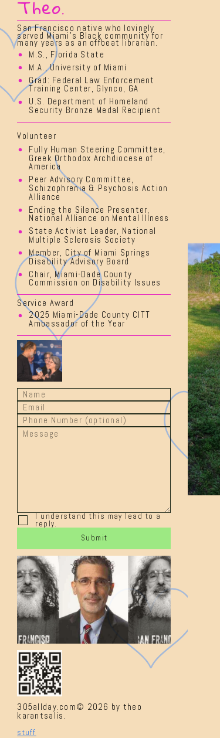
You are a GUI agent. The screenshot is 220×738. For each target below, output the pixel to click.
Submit (94, 538)
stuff (26, 732)
